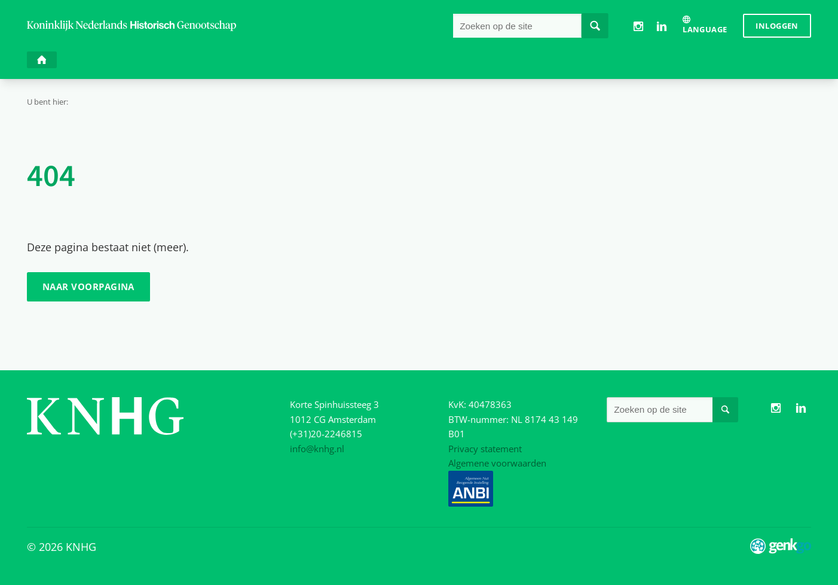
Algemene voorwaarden (497, 463)
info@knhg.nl (317, 449)
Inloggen (777, 25)
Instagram (638, 26)
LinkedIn (662, 26)
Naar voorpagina (88, 286)
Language (705, 29)
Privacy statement (485, 449)
